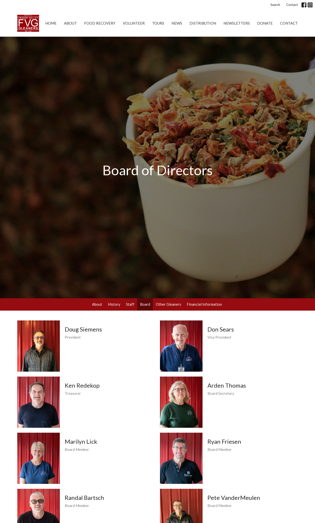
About (70, 23)
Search (275, 5)
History (114, 304)
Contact (292, 5)
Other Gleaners (168, 304)
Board (145, 304)
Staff (130, 304)
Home (51, 23)
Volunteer (134, 23)
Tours (158, 23)
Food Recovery (99, 23)
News (177, 23)
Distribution (202, 23)
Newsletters (236, 23)
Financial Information (204, 304)
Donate (265, 23)
